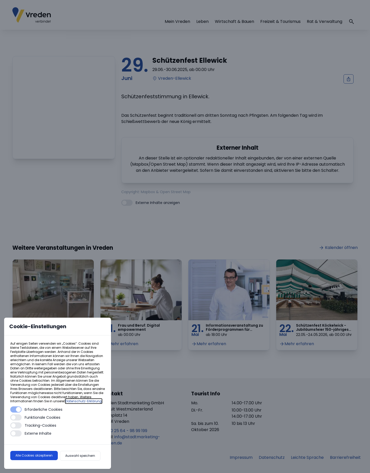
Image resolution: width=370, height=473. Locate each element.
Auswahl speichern (80, 455)
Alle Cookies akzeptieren (34, 455)
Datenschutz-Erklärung (84, 401)
